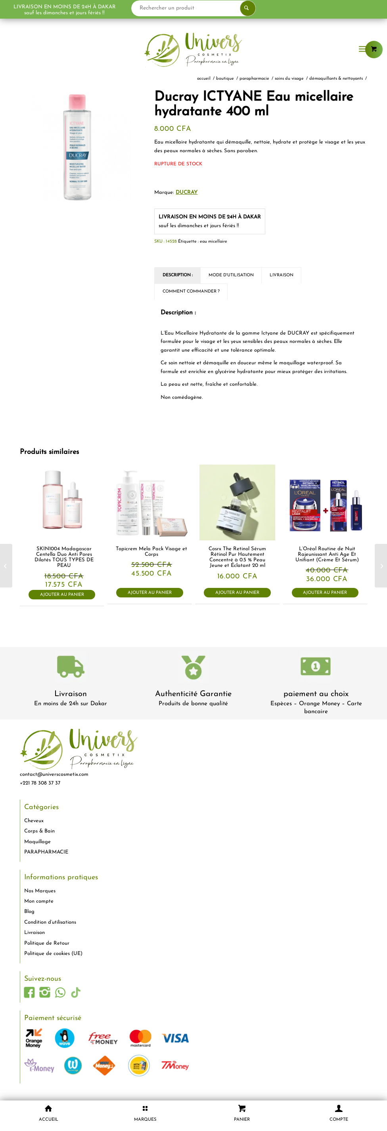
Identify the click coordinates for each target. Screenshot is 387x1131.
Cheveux (34, 820)
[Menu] (363, 49)
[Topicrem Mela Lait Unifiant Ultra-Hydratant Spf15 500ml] (6, 566)
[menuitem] (363, 49)
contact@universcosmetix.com (54, 774)
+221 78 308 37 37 (40, 783)
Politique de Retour (46, 943)
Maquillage (37, 841)
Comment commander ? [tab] (191, 291)
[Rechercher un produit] (210, 8)
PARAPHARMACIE (46, 852)
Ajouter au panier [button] (62, 595)
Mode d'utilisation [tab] (231, 275)
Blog (29, 911)
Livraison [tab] (281, 275)
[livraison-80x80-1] (70, 668)
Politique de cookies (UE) (53, 953)
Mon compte (39, 901)
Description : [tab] (178, 275)
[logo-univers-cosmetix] (193, 49)
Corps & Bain (39, 831)
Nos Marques (40, 891)
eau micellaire (213, 241)
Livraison (70, 694)
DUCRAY (186, 192)
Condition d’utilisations (50, 922)
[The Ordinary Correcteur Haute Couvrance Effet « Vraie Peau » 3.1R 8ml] (381, 566)
